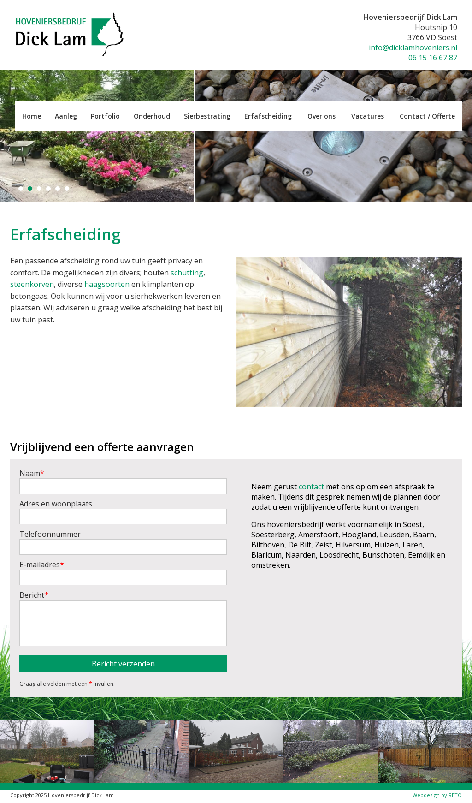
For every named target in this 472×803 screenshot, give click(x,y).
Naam (123, 481)
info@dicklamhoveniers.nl (413, 47)
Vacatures (367, 116)
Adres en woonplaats (123, 511)
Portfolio (105, 116)
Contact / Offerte (427, 116)
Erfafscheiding (268, 116)
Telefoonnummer (123, 542)
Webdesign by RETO (437, 794)
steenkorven (32, 284)
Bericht (123, 618)
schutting (187, 273)
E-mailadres (123, 572)
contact (311, 487)
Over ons (321, 116)
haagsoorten (107, 284)
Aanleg (66, 116)
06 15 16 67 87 (432, 58)
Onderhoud (152, 116)
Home (31, 116)
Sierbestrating (207, 116)
